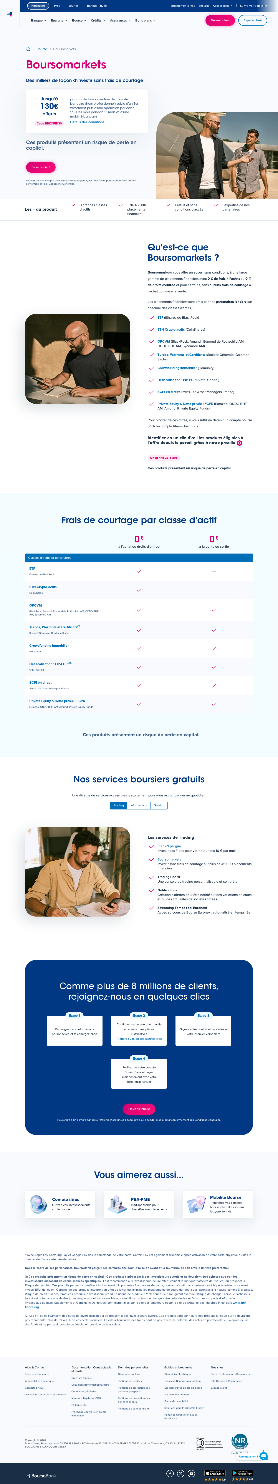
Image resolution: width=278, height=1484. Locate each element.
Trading (119, 805)
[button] (37, 1374)
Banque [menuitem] (40, 21)
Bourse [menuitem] (80, 21)
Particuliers (38, 5)
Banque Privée (97, 5)
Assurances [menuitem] (121, 21)
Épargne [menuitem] (60, 21)
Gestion (159, 805)
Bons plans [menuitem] (146, 21)
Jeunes (74, 5)
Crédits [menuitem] (99, 21)
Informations (139, 805)
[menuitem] (182, 5)
